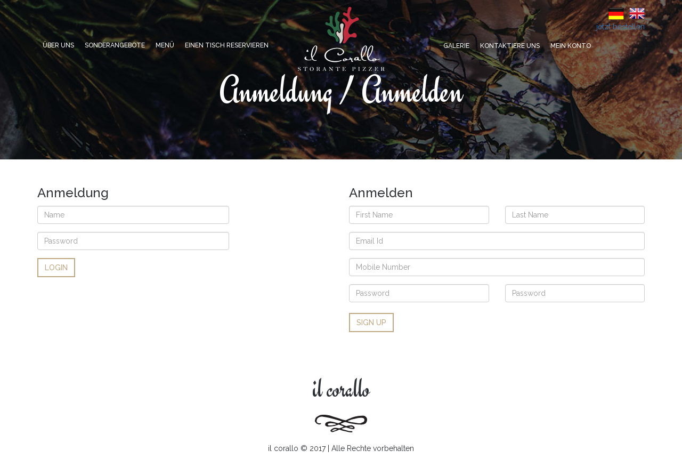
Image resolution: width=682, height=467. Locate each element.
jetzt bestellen (620, 26)
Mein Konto (570, 46)
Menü (165, 45)
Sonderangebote (115, 45)
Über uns (58, 45)
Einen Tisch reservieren (227, 45)
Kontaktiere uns (510, 46)
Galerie (456, 46)
